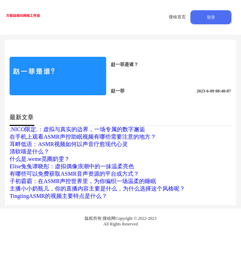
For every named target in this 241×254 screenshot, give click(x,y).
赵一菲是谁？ (124, 64)
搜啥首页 (177, 16)
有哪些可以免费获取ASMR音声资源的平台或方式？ (74, 174)
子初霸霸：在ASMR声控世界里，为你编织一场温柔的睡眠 (83, 181)
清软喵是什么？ (29, 152)
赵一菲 (118, 90)
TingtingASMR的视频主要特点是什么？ (58, 196)
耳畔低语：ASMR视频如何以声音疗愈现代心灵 (68, 144)
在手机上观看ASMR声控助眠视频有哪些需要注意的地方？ (83, 137)
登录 (211, 17)
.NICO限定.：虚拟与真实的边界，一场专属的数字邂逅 (77, 129)
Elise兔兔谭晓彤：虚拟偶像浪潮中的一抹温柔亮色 (72, 166)
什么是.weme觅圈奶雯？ (40, 159)
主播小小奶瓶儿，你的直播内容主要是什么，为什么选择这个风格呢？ (97, 189)
